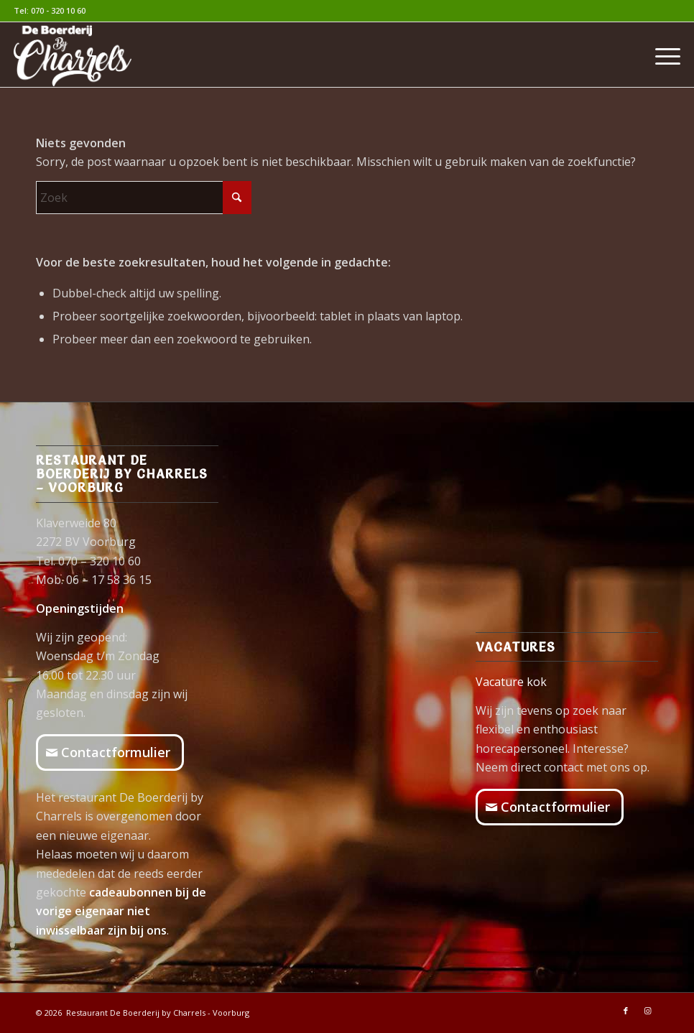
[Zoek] (143, 197)
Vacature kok (511, 682)
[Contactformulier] (110, 752)
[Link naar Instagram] (647, 1011)
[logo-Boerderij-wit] (72, 54)
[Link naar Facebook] (626, 1011)
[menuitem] (660, 54)
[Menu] (660, 54)
